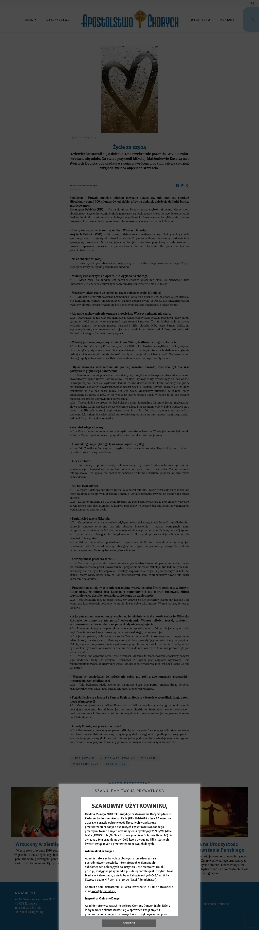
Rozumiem (129, 923)
